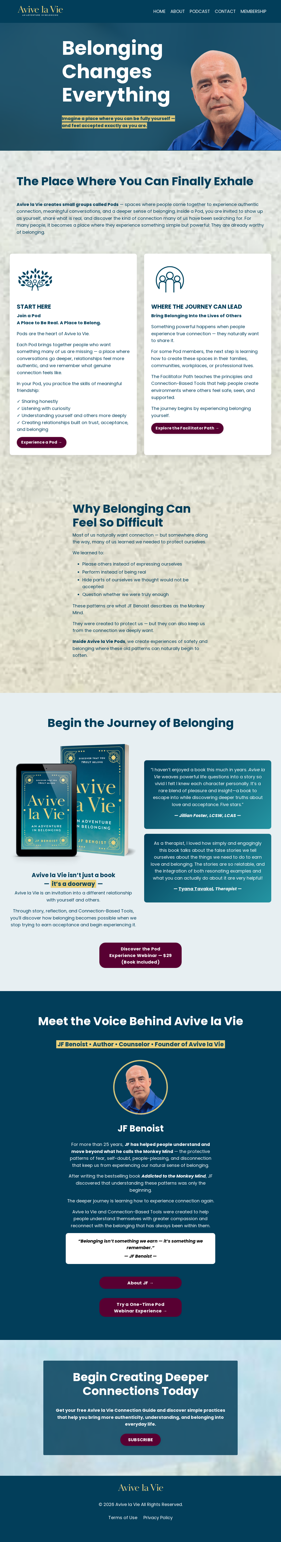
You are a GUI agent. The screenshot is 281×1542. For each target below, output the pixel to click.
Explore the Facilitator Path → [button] (187, 429)
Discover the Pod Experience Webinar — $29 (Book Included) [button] (140, 965)
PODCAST (199, 11)
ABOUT (176, 11)
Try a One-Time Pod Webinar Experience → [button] (140, 1318)
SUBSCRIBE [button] (140, 1452)
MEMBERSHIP (253, 11)
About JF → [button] (140, 1294)
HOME (158, 11)
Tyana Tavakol (195, 899)
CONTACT (224, 11)
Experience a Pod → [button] (41, 443)
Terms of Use (122, 1530)
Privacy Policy (158, 1530)
